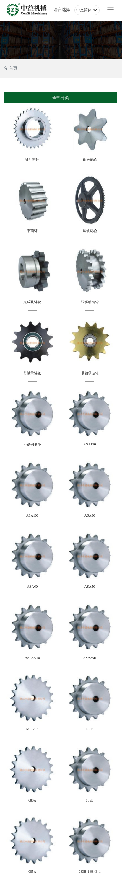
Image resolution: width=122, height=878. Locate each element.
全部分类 (60, 97)
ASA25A (32, 729)
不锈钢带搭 (32, 444)
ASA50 (89, 587)
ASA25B (89, 658)
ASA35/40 (32, 658)
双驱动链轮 (90, 302)
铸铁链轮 (90, 231)
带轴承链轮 (32, 373)
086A (32, 800)
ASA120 (90, 444)
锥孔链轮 (32, 160)
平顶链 (32, 231)
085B (90, 800)
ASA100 (32, 515)
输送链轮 (90, 160)
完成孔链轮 (32, 302)
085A (32, 871)
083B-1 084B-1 (90, 871)
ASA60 (32, 587)
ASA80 (89, 515)
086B (90, 729)
